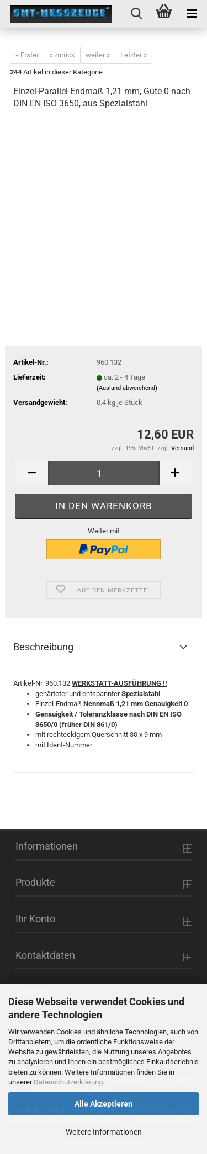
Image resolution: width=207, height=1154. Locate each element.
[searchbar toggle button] (136, 14)
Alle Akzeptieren (103, 1103)
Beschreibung (43, 647)
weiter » (98, 55)
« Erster (27, 55)
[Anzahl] (103, 473)
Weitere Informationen (104, 1132)
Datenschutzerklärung (68, 1082)
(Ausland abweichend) (127, 388)
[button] (31, 473)
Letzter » (133, 55)
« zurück (62, 55)
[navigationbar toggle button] (191, 14)
